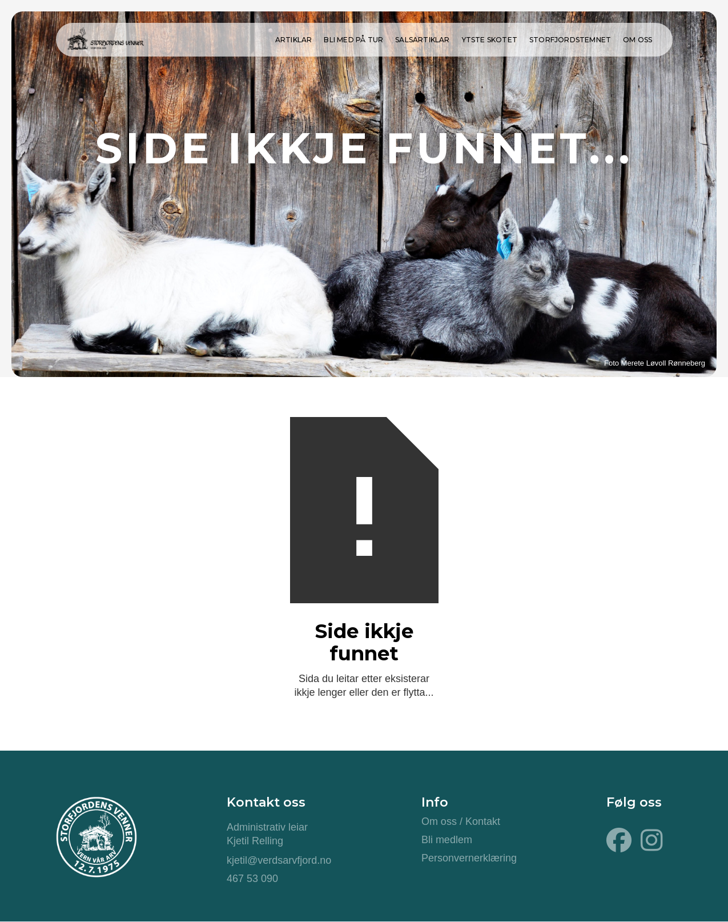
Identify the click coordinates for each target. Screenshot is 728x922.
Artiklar (293, 39)
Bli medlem (446, 839)
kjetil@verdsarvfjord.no (279, 860)
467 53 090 (252, 878)
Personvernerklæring (469, 858)
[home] (105, 36)
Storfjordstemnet (570, 39)
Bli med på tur (353, 39)
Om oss (637, 39)
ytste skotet (489, 39)
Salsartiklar (422, 39)
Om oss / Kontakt (460, 821)
